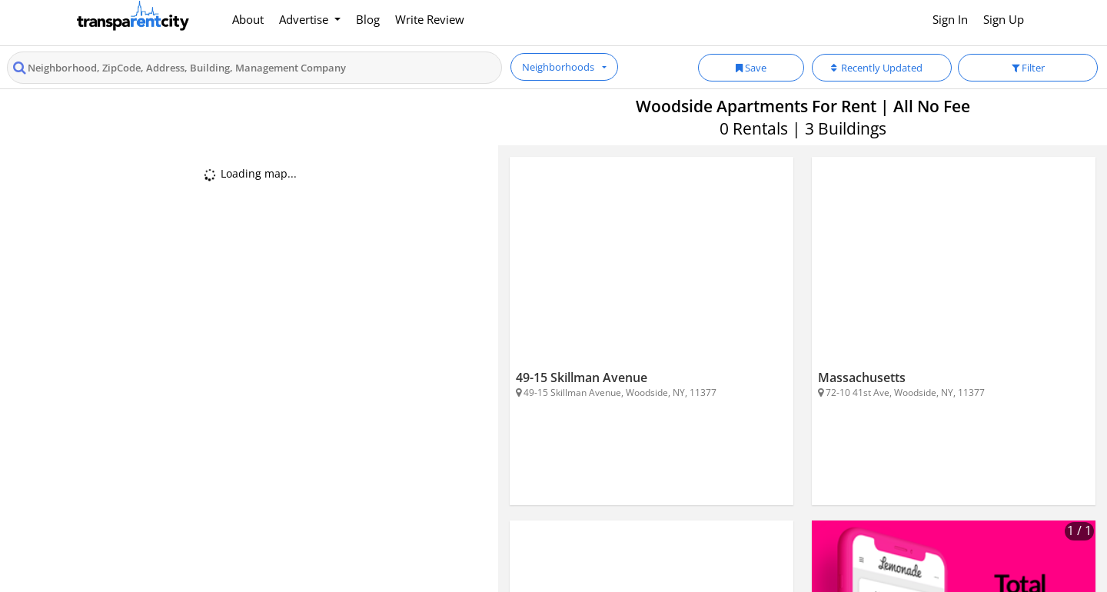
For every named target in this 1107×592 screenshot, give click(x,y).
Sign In (950, 19)
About (248, 19)
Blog (368, 19)
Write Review (429, 19)
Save (751, 68)
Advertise (305, 19)
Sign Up (1003, 19)
